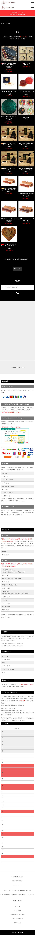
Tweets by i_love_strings (17, 367)
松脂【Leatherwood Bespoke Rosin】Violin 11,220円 (26, 195)
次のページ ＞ (17, 269)
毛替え (6, 36)
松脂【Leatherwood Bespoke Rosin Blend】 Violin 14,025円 (8, 190)
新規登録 (17, 906)
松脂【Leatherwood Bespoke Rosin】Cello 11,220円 (26, 220)
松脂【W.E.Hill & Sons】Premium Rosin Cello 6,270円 (8, 170)
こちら (20, 514)
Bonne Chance (17, 885)
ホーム (2, 23)
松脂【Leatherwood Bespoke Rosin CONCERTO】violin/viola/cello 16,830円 (8, 66)
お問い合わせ (17, 922)
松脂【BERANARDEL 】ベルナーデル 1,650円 (8, 94)
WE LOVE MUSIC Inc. (17, 881)
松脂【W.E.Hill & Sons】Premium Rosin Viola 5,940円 (26, 145)
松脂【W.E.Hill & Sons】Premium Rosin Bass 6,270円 (26, 170)
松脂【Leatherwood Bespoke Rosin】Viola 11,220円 (9, 220)
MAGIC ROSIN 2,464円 (26, 117)
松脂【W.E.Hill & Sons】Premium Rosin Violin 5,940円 (8, 145)
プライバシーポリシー (17, 918)
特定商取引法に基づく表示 (17, 914)
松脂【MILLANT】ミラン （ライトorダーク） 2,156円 (26, 93)
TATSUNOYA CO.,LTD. (17, 877)
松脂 (9, 23)
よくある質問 (17, 910)
